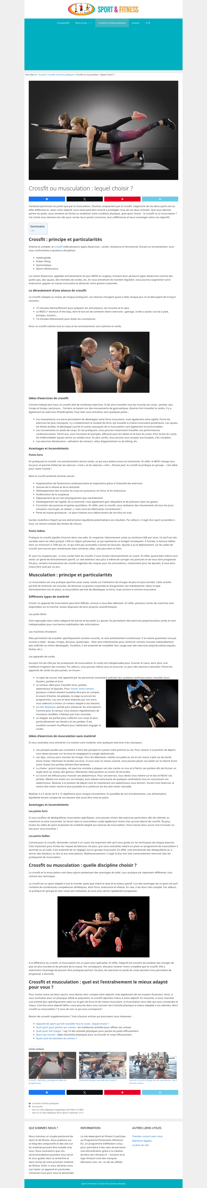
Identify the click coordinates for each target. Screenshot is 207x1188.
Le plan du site (140, 1145)
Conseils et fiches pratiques (112, 22)
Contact (135, 22)
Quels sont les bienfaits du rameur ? (56, 1038)
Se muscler (37, 1106)
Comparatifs (63, 22)
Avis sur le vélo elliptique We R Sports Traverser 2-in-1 (58, 1112)
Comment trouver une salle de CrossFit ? (98, 1080)
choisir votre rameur (81, 688)
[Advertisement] (103, 49)
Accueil (42, 74)
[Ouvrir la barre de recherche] (147, 23)
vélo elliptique (47, 707)
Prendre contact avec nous (147, 1136)
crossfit (58, 246)
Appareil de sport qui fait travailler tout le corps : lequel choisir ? (72, 1023)
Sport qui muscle (45, 1034)
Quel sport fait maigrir (49, 1031)
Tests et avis (85, 23)
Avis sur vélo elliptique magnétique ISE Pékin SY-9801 (58, 1109)
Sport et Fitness (89, 1183)
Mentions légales (142, 1140)
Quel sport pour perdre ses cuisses (56, 1027)
